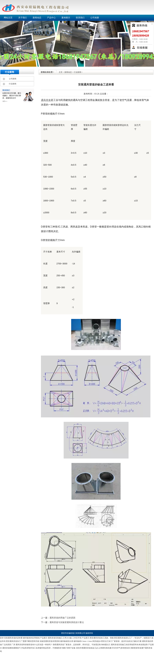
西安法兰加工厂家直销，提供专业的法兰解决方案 (121, 641)
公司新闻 (12, 79)
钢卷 (64, 648)
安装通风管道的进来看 (13, 638)
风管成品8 (96, 641)
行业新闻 (12, 84)
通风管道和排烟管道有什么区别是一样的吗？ (34, 645)
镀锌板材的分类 (66, 641)
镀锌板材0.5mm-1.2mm (83, 641)
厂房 (13, 645)
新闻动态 (68, 72)
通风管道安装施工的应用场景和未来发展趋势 (129, 645)
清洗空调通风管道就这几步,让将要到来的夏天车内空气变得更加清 (103, 648)
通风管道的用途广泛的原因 (62, 618)
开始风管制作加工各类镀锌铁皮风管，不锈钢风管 (41, 648)
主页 (60, 72)
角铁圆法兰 (105, 645)
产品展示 (43, 638)
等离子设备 (70, 648)
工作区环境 (76, 638)
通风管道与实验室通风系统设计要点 (67, 622)
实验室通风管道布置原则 (50, 641)
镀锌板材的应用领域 (31, 638)
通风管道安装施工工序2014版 (60, 638)
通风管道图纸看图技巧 (11, 648)
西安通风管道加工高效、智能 (102, 638)
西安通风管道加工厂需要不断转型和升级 (22, 641)
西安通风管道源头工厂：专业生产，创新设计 (132, 638)
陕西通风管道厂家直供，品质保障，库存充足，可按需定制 (77, 645)
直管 (2, 638)
